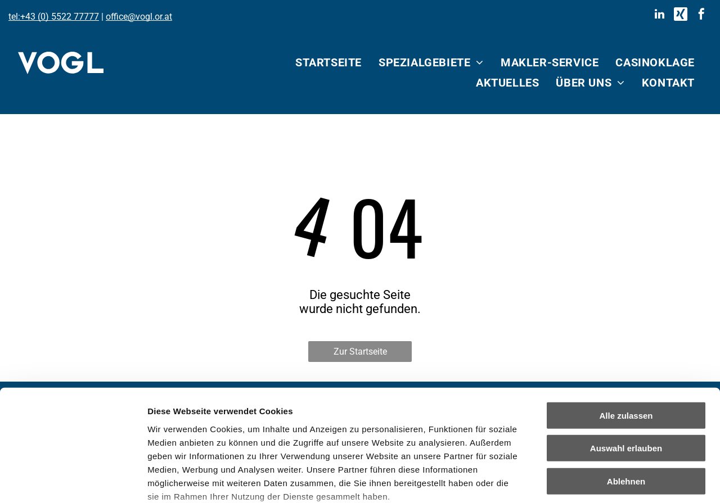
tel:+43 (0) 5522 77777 (53, 16)
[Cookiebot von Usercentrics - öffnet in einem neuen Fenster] (73, 481)
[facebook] (701, 15)
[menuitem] (328, 62)
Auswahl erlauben (626, 362)
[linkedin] (659, 15)
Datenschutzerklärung (194, 437)
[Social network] (680, 15)
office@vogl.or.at (139, 16)
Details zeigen (598, 481)
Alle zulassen (625, 329)
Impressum (276, 437)
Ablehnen (626, 395)
